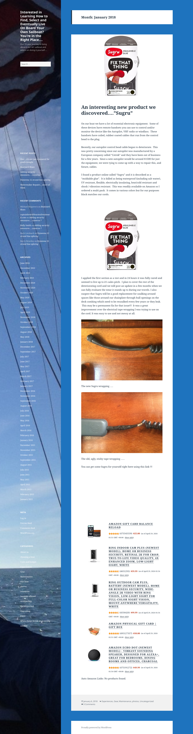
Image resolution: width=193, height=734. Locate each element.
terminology (26, 601)
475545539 (125, 533)
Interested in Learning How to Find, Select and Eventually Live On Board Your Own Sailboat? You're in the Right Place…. (34, 26)
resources (25, 591)
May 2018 (24, 337)
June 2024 (25, 263)
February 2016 (27, 435)
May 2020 (24, 297)
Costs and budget (28, 562)
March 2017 (25, 376)
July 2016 (24, 410)
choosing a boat (27, 557)
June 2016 (25, 415)
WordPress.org (27, 533)
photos (23, 586)
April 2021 (25, 273)
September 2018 (28, 327)
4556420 (124, 612)
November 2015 (27, 450)
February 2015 (27, 494)
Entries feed (26, 523)
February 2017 (27, 381)
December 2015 (27, 445)
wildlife (24, 626)
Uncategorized (27, 606)
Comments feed (27, 528)
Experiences (26, 566)
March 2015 (25, 489)
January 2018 (26, 341)
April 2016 (25, 425)
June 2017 (25, 361)
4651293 (124, 571)
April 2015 (25, 484)
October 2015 (26, 455)
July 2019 (24, 307)
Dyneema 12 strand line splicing (35, 179)
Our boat (24, 581)
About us (24, 552)
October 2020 (26, 292)
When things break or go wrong (35, 621)
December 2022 (27, 268)
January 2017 (26, 386)
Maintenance (26, 576)
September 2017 (28, 351)
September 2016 (28, 401)
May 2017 (24, 366)
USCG (22, 616)
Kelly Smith (25, 225)
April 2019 (25, 312)
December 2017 (27, 346)
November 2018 (27, 317)
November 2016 (27, 396)
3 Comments (89, 704)
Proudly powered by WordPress (96, 727)
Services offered (28, 596)
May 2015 (24, 479)
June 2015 (25, 474)
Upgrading (25, 611)
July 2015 (24, 469)
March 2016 (25, 430)
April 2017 (25, 371)
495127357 (125, 633)
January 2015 (26, 499)
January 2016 (26, 440)
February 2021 (27, 278)
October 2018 (26, 322)
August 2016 (26, 405)
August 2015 (26, 465)
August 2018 (26, 332)
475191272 (125, 667)
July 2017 (24, 356)
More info (129, 537)
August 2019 (26, 302)
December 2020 (27, 282)
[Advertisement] (35, 114)
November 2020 (27, 287)
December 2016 (27, 391)
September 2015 (28, 460)
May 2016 (24, 420)
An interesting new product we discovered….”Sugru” (118, 110)
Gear (22, 571)
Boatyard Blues (27, 167)
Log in (23, 518)
